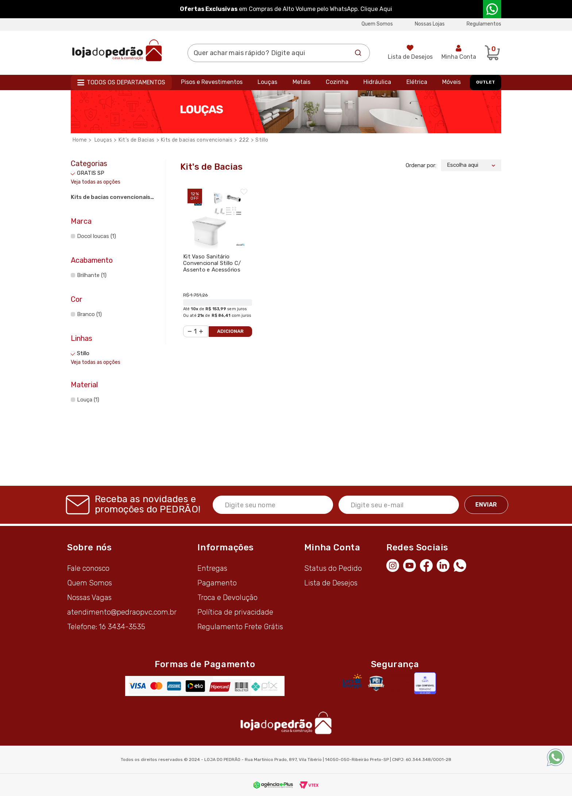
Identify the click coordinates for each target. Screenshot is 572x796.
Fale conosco (88, 568)
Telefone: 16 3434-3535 (106, 626)
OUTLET (485, 82)
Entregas (212, 568)
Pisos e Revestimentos (212, 81)
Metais (301, 81)
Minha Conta (458, 56)
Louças (267, 81)
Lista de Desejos (410, 56)
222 (244, 140)
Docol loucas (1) (96, 236)
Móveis (451, 81)
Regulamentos (484, 24)
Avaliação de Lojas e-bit (401, 683)
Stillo (261, 140)
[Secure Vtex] (375, 683)
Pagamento (217, 582)
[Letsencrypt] (352, 681)
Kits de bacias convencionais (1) (110, 198)
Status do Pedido (333, 568)
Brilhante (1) (92, 275)
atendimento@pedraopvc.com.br (122, 612)
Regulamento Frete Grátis (240, 626)
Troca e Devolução (227, 597)
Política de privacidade (235, 612)
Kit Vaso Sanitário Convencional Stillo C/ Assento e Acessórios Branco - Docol (212, 266)
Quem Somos (377, 24)
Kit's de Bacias (137, 140)
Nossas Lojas (430, 24)
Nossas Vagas (89, 597)
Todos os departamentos (126, 82)
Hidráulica (377, 81)
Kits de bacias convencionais (196, 140)
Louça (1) (88, 399)
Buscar (358, 53)
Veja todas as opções (95, 182)
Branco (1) (89, 314)
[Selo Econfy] (425, 683)
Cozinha (337, 81)
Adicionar (230, 331)
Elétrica (416, 81)
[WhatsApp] (461, 564)
